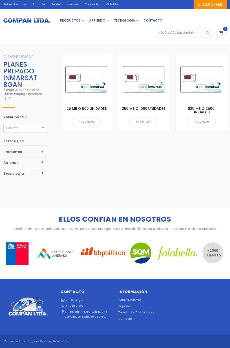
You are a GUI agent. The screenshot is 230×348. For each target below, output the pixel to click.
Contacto (92, 4)
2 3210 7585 (209, 4)
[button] (86, 121)
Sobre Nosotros (15, 4)
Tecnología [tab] (13, 173)
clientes (72, 4)
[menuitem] (27, 20)
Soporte (39, 4)
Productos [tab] (12, 152)
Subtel (56, 4)
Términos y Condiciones (136, 312)
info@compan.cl (74, 300)
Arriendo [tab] (11, 162)
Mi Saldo (112, 4)
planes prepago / (18, 57)
